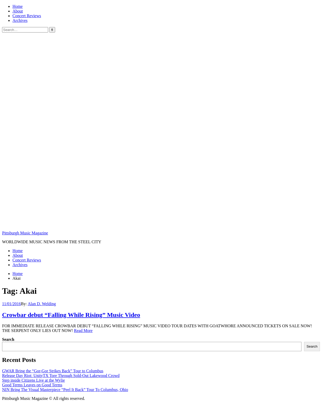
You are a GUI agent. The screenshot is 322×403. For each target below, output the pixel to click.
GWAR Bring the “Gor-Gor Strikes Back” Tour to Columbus (52, 371)
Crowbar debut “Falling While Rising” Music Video (71, 314)
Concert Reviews (26, 16)
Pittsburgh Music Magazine (25, 233)
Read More (83, 330)
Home (17, 6)
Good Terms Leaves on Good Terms (32, 385)
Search (8, 339)
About (17, 11)
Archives (20, 20)
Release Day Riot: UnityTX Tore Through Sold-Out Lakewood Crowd (61, 375)
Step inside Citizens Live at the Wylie (33, 380)
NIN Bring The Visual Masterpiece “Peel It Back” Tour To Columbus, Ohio (65, 389)
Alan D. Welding (42, 304)
